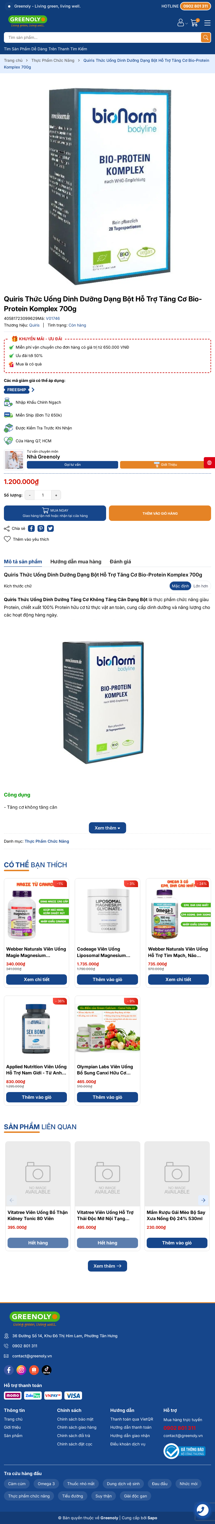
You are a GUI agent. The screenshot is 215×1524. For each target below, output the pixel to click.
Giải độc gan (135, 1496)
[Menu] (206, 22)
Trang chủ (13, 1419)
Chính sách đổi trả (73, 1435)
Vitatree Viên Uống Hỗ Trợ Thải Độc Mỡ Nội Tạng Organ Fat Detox (105, 1218)
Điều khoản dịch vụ (127, 1444)
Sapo (152, 1517)
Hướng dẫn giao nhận (130, 1435)
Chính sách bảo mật (75, 1419)
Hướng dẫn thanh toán (130, 1427)
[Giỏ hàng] (195, 22)
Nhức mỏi (188, 1483)
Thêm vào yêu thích (26, 539)
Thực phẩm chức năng (29, 1496)
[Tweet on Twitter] (50, 528)
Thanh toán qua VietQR (131, 1419)
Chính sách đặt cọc (74, 1444)
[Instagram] (21, 1370)
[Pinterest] (41, 528)
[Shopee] (34, 1370)
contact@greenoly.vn (32, 1355)
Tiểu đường (72, 1496)
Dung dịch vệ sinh (123, 1483)
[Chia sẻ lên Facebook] (31, 528)
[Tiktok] (47, 1370)
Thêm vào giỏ (107, 979)
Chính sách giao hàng (77, 1427)
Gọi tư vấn (72, 464)
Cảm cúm (16, 1483)
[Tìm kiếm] (206, 37)
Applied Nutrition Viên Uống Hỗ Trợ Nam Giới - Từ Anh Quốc (36, 1073)
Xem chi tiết (37, 979)
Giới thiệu (12, 1427)
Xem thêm (107, 1266)
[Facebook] (9, 1370)
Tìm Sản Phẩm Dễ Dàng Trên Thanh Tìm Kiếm (45, 48)
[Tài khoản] (180, 22)
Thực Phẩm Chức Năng (47, 841)
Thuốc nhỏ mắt (81, 1483)
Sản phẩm (13, 1435)
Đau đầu (159, 1483)
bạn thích (35, 865)
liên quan (40, 1127)
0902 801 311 (24, 1345)
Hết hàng (38, 1243)
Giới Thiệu (165, 464)
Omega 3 (46, 1483)
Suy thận (103, 1496)
